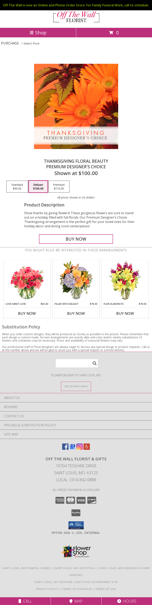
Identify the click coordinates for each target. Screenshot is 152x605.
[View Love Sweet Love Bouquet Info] (27, 281)
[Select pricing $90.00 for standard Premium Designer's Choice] (17, 186)
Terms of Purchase (77, 589)
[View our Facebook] (65, 448)
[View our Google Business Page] (72, 448)
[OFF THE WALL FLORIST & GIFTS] (76, 22)
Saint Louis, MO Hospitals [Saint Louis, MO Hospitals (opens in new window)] (75, 568)
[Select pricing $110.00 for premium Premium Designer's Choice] (58, 186)
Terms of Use (105, 589)
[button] (76, 525)
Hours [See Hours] (126, 601)
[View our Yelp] (87, 448)
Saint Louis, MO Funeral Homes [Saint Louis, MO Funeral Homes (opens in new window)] (26, 568)
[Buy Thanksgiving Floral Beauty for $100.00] (76, 239)
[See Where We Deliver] (76, 386)
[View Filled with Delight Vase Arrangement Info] (76, 281)
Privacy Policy (47, 589)
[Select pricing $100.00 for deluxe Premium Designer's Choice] (38, 186)
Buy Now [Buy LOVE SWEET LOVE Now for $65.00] (27, 313)
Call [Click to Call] (25, 601)
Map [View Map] (76, 601)
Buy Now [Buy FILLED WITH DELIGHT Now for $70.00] (76, 313)
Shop (38, 32)
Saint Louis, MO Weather (53, 582)
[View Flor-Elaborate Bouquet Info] (125, 281)
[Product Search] (76, 363)
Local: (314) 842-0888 (76, 479)
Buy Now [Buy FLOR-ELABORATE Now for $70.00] (125, 313)
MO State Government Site (97, 582)
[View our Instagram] (79, 448)
